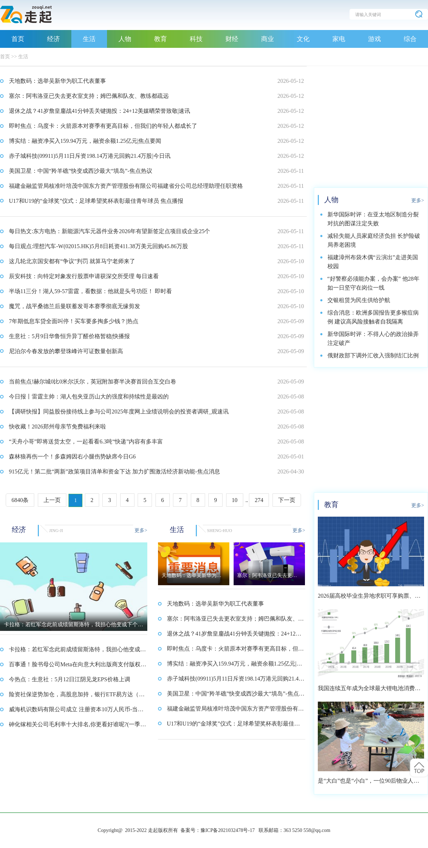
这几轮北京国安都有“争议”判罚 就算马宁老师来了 (72, 261)
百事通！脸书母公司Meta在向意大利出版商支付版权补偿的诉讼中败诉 (77, 666)
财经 (231, 38)
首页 (17, 38)
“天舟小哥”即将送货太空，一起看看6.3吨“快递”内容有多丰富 (86, 441)
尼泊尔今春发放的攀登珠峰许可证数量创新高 (66, 351)
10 (235, 500)
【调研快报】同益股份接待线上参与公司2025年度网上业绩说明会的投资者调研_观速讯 (119, 411)
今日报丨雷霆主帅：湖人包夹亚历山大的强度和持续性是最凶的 (89, 396)
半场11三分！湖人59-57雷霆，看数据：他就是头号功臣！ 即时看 (90, 291)
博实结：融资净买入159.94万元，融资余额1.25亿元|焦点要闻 (85, 141)
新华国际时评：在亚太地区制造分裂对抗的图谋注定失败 (373, 218)
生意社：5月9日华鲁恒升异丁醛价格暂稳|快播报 (69, 336)
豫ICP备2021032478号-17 (227, 830)
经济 (53, 38)
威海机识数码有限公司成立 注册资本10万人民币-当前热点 (76, 711)
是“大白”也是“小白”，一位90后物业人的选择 (368, 783)
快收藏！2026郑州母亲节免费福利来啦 (57, 426)
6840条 (20, 500)
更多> (140, 530)
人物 (124, 38)
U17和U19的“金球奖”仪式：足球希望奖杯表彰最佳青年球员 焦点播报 (96, 201)
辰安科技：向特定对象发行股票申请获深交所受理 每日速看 (84, 276)
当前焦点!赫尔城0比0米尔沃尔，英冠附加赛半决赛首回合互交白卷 (92, 381)
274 (259, 500)
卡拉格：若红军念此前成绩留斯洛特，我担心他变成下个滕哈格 (77, 651)
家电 (338, 38)
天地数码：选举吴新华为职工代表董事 (57, 81)
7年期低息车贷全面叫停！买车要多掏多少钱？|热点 (73, 321)
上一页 (52, 500)
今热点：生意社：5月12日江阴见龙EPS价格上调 (69, 679)
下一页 (286, 500)
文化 (303, 38)
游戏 (374, 38)
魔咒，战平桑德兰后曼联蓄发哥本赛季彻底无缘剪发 (74, 306)
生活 (89, 38)
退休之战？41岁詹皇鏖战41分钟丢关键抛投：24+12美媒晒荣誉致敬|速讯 (99, 111)
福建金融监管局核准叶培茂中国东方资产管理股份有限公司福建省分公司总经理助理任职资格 (126, 186)
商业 (267, 38)
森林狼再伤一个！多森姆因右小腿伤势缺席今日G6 (72, 456)
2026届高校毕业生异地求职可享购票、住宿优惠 (369, 598)
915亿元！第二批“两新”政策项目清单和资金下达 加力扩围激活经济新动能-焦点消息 (114, 471)
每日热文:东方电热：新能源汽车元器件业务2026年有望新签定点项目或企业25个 (109, 231)
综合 (410, 38)
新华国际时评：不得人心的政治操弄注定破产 (373, 338)
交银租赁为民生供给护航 (358, 300)
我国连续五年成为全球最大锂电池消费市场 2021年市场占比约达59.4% (369, 690)
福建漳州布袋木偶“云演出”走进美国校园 (372, 261)
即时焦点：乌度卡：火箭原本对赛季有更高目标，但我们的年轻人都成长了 (103, 126)
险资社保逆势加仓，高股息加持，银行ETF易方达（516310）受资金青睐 (76, 696)
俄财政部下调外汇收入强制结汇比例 (373, 355)
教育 (160, 38)
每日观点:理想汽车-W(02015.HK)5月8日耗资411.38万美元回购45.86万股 (98, 246)
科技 (196, 38)
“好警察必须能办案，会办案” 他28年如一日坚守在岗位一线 (373, 283)
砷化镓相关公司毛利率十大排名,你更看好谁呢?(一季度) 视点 (74, 726)
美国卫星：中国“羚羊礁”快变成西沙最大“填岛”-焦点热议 (80, 171)
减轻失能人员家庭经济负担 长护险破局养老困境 (373, 240)
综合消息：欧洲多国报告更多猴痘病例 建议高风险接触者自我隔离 (373, 317)
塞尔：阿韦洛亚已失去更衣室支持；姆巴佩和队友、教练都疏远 (89, 96)
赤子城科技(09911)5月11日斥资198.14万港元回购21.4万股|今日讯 (89, 156)
